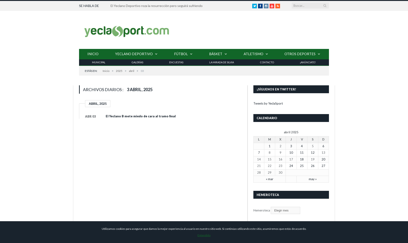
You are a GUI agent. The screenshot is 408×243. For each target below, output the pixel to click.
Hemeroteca (261, 210)
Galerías (137, 62)
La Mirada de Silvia (221, 62)
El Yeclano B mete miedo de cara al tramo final (141, 116)
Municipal (98, 62)
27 (323, 166)
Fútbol (181, 54)
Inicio (93, 54)
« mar (269, 179)
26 (313, 166)
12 (313, 152)
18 (302, 159)
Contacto (267, 62)
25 (302, 166)
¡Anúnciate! (308, 62)
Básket (215, 54)
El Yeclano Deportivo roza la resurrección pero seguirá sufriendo (157, 6)
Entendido (204, 235)
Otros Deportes (300, 54)
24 (291, 166)
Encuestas (176, 62)
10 (291, 152)
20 (323, 159)
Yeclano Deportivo (134, 54)
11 (302, 152)
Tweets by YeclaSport (268, 103)
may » (313, 179)
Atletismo (253, 54)
